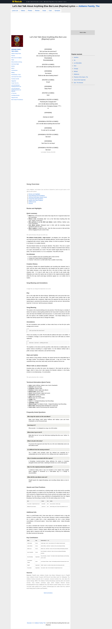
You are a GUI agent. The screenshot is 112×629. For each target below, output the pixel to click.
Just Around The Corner (16, 76)
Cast (50, 10)
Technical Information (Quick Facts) (38, 197)
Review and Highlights (34, 194)
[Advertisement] (40, 24)
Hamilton (76, 57)
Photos (30, 10)
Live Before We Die (15, 95)
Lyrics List (15, 10)
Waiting (12, 72)
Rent (75, 65)
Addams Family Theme (16, 53)
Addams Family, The (89, 6)
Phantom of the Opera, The (81, 77)
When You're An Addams (16, 57)
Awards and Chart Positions (36, 200)
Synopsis (57, 10)
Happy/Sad (13, 80)
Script (44, 10)
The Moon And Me (15, 78)
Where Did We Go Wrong (16, 62)
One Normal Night (15, 64)
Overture (13, 55)
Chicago (76, 68)
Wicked (76, 71)
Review (37, 10)
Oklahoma (76, 74)
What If (12, 68)
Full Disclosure (14, 70)
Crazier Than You (15, 83)
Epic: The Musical (78, 82)
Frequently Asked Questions (36, 198)
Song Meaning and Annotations (37, 195)
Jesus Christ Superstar (80, 79)
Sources (31, 203)
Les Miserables (78, 63)
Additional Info (32, 201)
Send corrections (48, 593)
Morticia (13, 66)
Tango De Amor (14, 97)
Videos (23, 10)
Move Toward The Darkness (17, 99)
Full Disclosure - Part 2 (16, 74)
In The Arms (13, 93)
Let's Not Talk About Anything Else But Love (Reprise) (16, 90)
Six (74, 60)
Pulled (12, 59)
